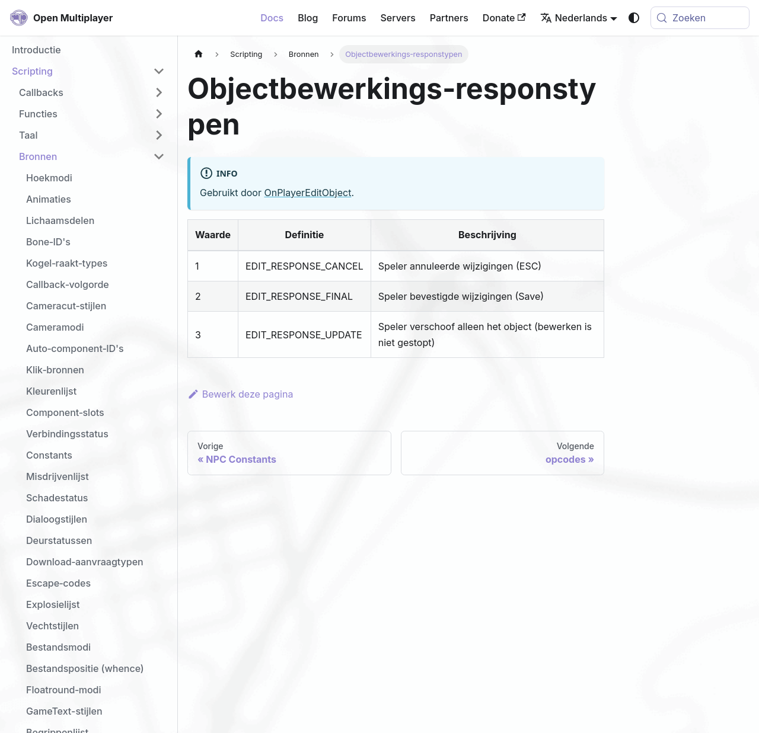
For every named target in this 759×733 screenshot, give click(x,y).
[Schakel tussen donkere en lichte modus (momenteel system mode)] (633, 17)
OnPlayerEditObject (307, 193)
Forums (349, 18)
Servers (398, 18)
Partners (449, 18)
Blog (308, 18)
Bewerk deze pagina (240, 394)
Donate (504, 18)
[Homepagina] (198, 54)
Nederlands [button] (573, 18)
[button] (88, 71)
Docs (271, 18)
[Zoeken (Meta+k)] (700, 18)
